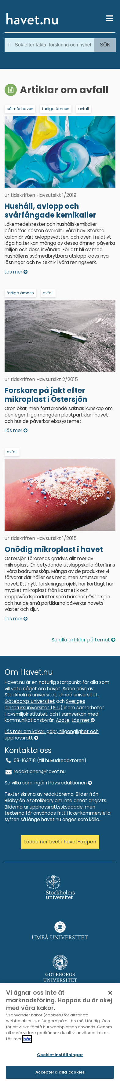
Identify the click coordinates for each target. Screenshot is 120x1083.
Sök (105, 44)
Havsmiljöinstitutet (26, 714)
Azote (63, 720)
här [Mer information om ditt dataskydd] (27, 1041)
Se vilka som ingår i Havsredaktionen (48, 783)
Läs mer (83, 720)
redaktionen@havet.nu (35, 771)
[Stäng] (110, 994)
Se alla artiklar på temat (83, 639)
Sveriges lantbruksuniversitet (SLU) (45, 704)
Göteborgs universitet (30, 701)
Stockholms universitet (30, 695)
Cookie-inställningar (60, 1057)
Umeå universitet (78, 695)
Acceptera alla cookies (60, 1074)
